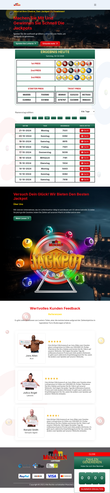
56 (60, 122)
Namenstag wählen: (24, 116)
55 (53, 122)
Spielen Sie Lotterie (26, 48)
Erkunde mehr (51, 48)
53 (41, 122)
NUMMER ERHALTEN (92, 489)
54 (47, 122)
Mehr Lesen (22, 223)
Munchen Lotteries (73, 490)
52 (34, 122)
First (27, 122)
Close (92, 454)
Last (83, 122)
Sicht (84, 135)
